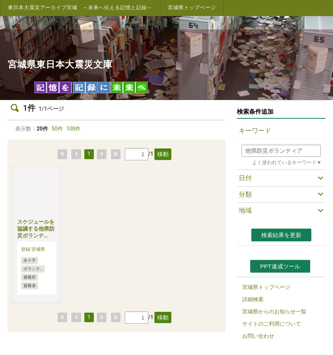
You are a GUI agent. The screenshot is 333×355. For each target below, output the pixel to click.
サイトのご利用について (271, 324)
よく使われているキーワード (284, 162)
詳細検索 (253, 299)
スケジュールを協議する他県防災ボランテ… (36, 229)
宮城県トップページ (192, 7)
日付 (245, 178)
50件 (57, 129)
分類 (245, 194)
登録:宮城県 (33, 249)
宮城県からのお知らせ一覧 (274, 311)
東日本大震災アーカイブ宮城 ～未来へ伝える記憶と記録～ (80, 7)
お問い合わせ (258, 336)
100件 (73, 129)
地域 (245, 210)
